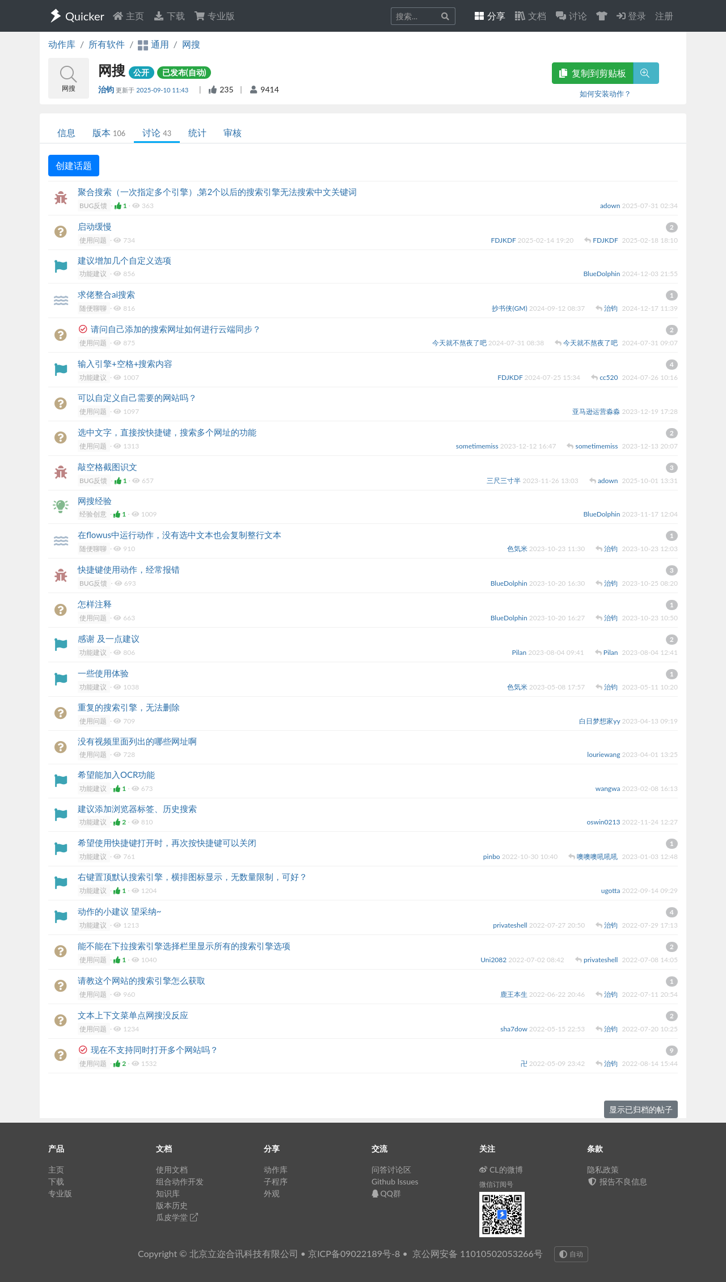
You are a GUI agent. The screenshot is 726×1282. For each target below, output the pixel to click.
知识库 (168, 1193)
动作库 (61, 44)
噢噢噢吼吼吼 (598, 856)
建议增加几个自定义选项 (124, 260)
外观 (272, 1193)
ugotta (611, 890)
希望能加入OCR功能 (116, 774)
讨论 (156, 132)
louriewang (604, 754)
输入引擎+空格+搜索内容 (125, 363)
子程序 (276, 1181)
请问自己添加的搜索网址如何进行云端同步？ (176, 329)
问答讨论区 (391, 1169)
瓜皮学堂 (177, 1217)
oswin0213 (604, 822)
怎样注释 (95, 604)
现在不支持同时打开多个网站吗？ (154, 1049)
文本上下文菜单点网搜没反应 (133, 1015)
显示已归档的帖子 (641, 1109)
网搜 (191, 44)
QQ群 (386, 1193)
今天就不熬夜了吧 (460, 343)
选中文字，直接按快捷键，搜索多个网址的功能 (167, 432)
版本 (108, 132)
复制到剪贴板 (592, 72)
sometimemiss (478, 446)
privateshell (511, 925)
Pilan (520, 652)
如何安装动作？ (605, 93)
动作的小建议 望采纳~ (120, 911)
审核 (232, 132)
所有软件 (106, 44)
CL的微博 (501, 1169)
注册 (664, 15)
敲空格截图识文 (107, 467)
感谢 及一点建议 (109, 638)
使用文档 (172, 1169)
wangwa (609, 788)
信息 (66, 132)
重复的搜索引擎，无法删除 (129, 707)
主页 (128, 15)
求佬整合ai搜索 (106, 294)
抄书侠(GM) (510, 308)
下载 (169, 15)
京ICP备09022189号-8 (354, 1253)
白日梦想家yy (600, 721)
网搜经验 (95, 501)
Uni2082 (494, 959)
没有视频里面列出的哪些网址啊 (137, 741)
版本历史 (172, 1205)
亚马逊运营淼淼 (597, 411)
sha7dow (514, 1029)
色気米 (518, 548)
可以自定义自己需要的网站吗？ (137, 397)
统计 (197, 132)
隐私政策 (603, 1169)
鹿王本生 (514, 994)
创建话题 (74, 165)
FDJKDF (504, 240)
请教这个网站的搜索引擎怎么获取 (141, 980)
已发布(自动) (184, 72)
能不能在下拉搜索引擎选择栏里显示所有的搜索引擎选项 (184, 946)
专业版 (214, 15)
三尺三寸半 (504, 480)
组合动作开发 (180, 1181)
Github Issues (395, 1181)
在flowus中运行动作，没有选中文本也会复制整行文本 (179, 535)
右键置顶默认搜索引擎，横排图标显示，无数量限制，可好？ (192, 876)
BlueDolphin (602, 273)
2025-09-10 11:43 (163, 90)
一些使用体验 (103, 673)
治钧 (107, 89)
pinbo (492, 856)
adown (611, 205)
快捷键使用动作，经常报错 (129, 569)
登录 (631, 15)
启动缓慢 (95, 226)
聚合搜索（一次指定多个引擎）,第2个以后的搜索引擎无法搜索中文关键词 (217, 192)
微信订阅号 (496, 1184)
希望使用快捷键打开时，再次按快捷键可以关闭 (167, 842)
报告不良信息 (617, 1181)
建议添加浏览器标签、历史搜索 (137, 808)
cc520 (609, 377)
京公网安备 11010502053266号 (477, 1253)
